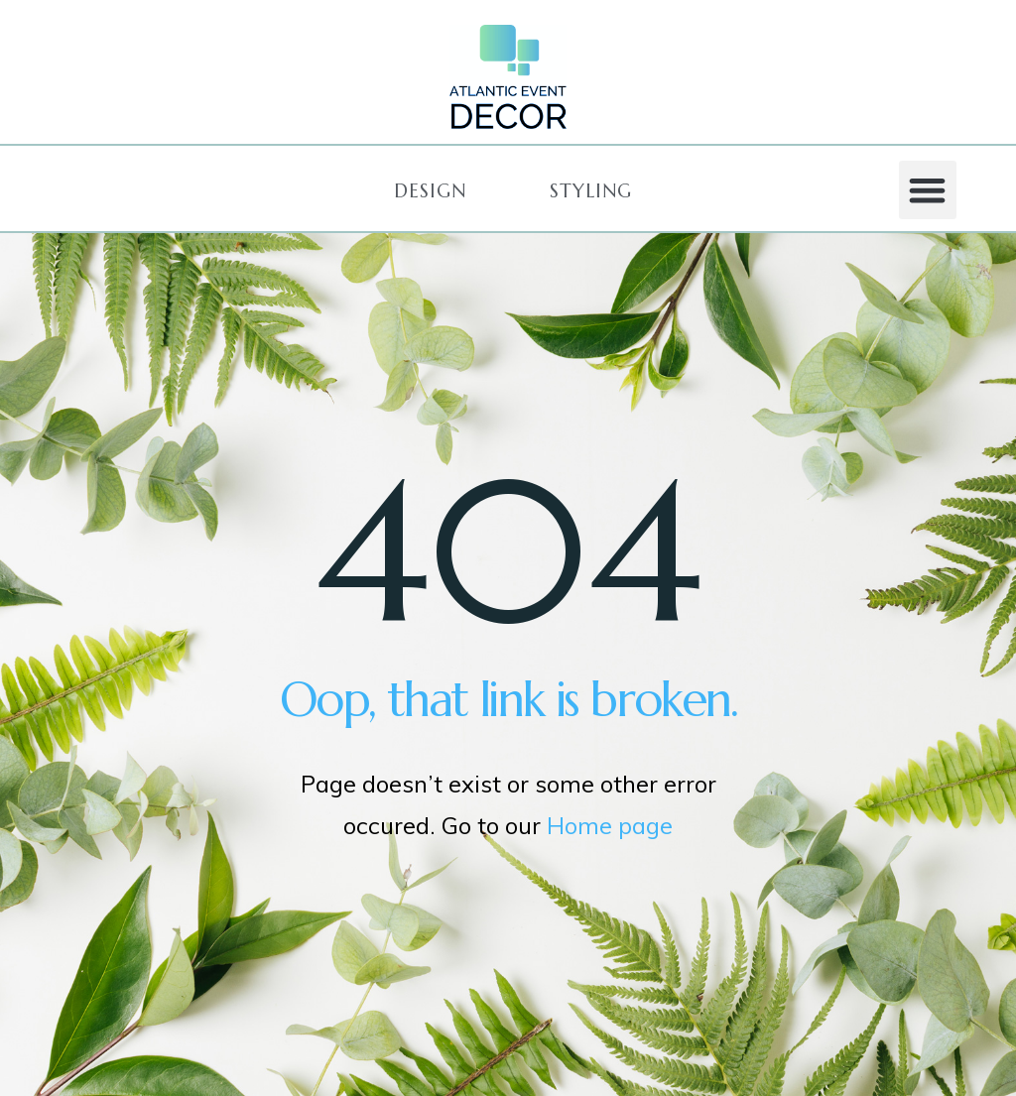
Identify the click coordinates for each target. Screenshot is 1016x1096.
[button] (430, 190)
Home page (610, 825)
